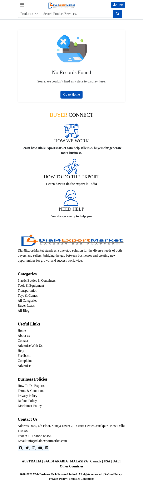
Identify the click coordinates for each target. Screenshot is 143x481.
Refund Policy (27, 401)
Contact (23, 340)
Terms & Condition (31, 390)
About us (24, 335)
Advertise (24, 365)
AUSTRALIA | (33, 461)
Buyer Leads (26, 305)
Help (21, 350)
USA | (108, 461)
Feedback (24, 355)
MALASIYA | (80, 461)
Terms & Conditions (81, 478)
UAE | (117, 461)
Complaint (25, 360)
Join (118, 4)
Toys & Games (28, 295)
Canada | (97, 461)
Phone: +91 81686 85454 (34, 436)
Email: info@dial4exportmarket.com (42, 441)
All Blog (23, 310)
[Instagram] (34, 448)
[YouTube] (40, 448)
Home (22, 330)
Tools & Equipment (31, 285)
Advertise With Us (30, 345)
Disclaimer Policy (30, 406)
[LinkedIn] (46, 448)
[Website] (27, 448)
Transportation (27, 290)
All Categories (27, 300)
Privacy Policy (27, 395)
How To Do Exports (31, 385)
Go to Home (71, 94)
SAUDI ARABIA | (57, 461)
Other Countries (71, 466)
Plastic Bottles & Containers (37, 280)
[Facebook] (21, 448)
